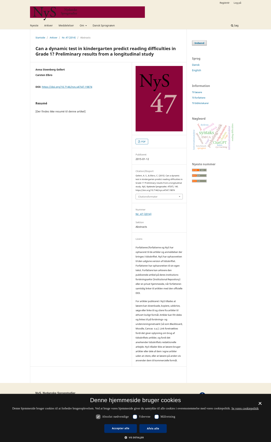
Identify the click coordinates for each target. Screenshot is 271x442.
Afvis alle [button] (153, 428)
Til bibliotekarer (200, 103)
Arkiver (48, 25)
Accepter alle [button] (120, 428)
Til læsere (197, 92)
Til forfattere (198, 97)
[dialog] (135, 418)
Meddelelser (66, 25)
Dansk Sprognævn (104, 25)
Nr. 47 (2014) (69, 37)
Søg (235, 25)
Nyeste (34, 25)
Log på (237, 2)
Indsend (199, 43)
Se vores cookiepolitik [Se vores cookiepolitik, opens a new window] (245, 408)
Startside (40, 37)
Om (82, 25)
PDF (143, 141)
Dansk (195, 65)
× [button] (260, 404)
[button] (135, 437)
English (196, 70)
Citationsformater (147, 196)
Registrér (225, 2)
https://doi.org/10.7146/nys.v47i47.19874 (67, 87)
